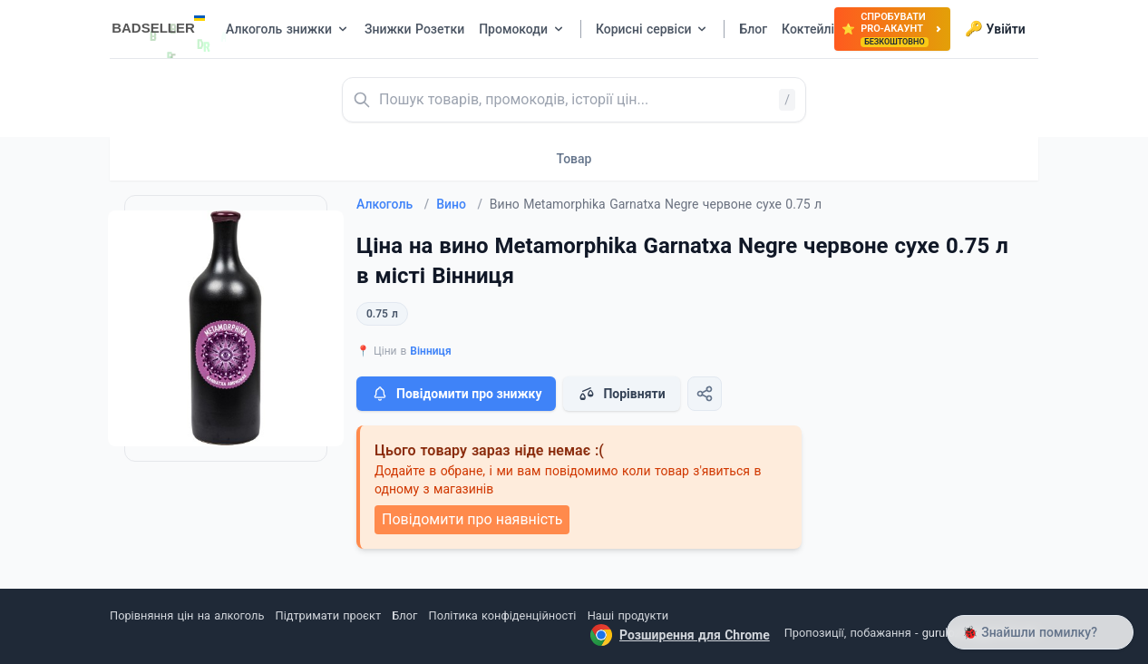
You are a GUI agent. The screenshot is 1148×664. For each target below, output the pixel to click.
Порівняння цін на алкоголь (187, 615)
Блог (404, 615)
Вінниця (430, 351)
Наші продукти (628, 615)
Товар (574, 158)
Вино (459, 204)
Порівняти (621, 394)
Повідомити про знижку (456, 394)
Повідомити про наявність (472, 519)
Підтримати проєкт (328, 615)
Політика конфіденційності (503, 615)
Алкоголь (392, 204)
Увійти (995, 29)
